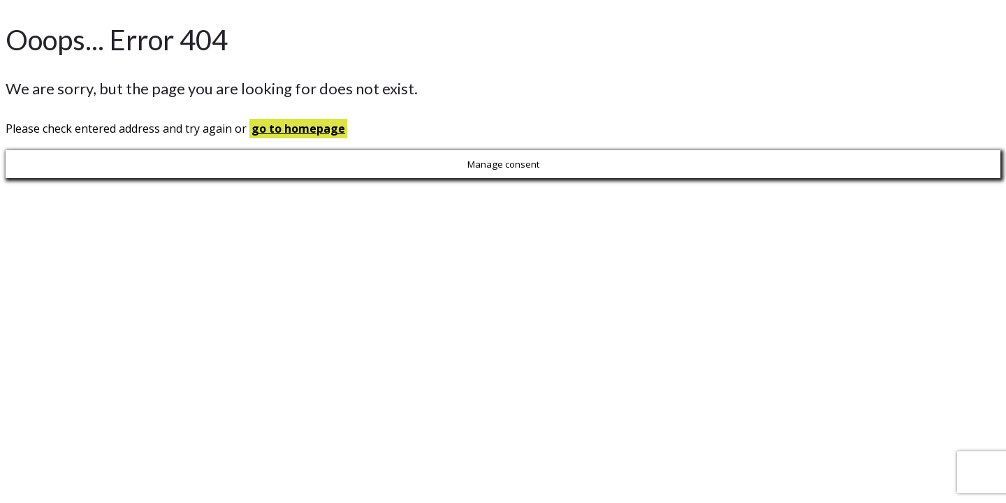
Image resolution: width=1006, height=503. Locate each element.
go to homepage (298, 128)
